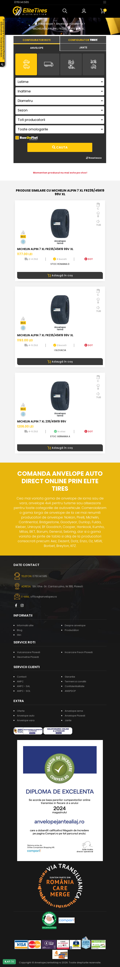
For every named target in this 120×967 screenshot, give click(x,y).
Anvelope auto (25, 715)
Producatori (72, 630)
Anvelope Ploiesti (75, 715)
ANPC (20, 681)
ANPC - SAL (23, 686)
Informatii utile (25, 625)
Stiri (19, 635)
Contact (21, 676)
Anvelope (46, 24)
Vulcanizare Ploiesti (28, 652)
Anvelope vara (25, 720)
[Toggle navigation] (105, 2)
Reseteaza (94, 157)
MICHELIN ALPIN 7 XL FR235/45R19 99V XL (58, 28)
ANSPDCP (70, 691)
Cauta (60, 147)
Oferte (21, 711)
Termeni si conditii (75, 681)
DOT (88, 259)
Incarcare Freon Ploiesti (79, 652)
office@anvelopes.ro (43, 596)
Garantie (70, 676)
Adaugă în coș (60, 275)
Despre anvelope (75, 625)
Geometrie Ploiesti (28, 657)
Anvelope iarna (74, 711)
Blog (19, 630)
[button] (65, 11)
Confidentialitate (74, 686)
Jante (68, 720)
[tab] (36, 47)
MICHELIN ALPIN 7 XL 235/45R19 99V (41, 421)
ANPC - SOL (23, 691)
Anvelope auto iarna (69, 24)
